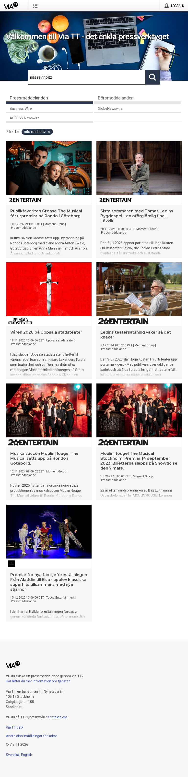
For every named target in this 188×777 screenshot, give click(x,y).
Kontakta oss (57, 717)
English (26, 755)
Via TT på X (15, 727)
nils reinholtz (37, 131)
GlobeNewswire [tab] (110, 109)
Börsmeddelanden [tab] (116, 97)
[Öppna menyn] (36, 5)
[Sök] (86, 77)
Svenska (12, 755)
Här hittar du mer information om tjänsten (38, 681)
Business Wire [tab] (21, 109)
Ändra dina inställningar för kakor (31, 736)
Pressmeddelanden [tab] (29, 97)
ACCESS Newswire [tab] (24, 118)
